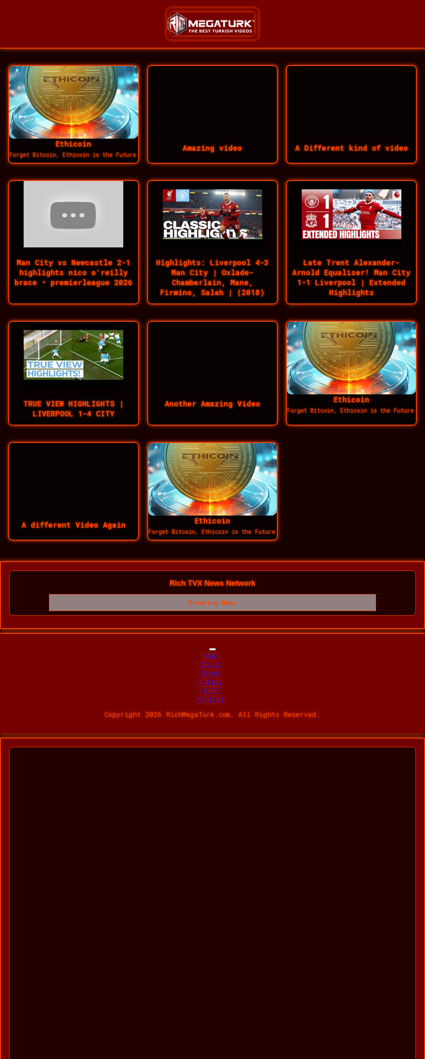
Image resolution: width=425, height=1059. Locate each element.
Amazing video (212, 148)
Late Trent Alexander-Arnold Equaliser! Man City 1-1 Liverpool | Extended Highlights (351, 277)
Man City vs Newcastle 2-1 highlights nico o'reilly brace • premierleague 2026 (73, 272)
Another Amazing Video (212, 403)
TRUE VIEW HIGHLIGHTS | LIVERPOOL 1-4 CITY (73, 408)
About (210, 664)
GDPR (210, 690)
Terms (210, 672)
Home (210, 655)
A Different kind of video (351, 148)
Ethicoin (73, 144)
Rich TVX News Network (212, 583)
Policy (210, 681)
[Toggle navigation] (212, 649)
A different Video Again (74, 525)
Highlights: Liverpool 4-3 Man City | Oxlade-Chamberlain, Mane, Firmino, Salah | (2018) (212, 277)
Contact (211, 699)
